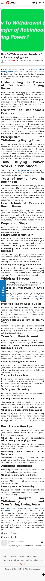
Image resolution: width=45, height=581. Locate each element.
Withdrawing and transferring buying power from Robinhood (22, 509)
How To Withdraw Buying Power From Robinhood (22, 70)
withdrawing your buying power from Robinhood (22, 297)
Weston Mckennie (11, 60)
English (22, 564)
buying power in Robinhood (26, 170)
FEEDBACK (3, 290)
